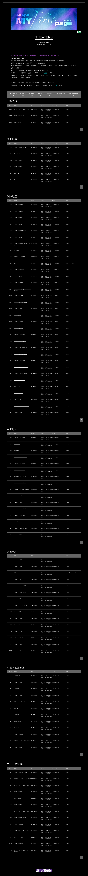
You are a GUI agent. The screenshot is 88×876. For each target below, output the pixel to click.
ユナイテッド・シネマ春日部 (20, 341)
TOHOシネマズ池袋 (18, 237)
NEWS (45, 73)
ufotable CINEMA (17, 721)
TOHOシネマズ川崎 (18, 308)
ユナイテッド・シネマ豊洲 (19, 256)
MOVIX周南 (16, 714)
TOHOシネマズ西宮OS (18, 618)
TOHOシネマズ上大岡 (18, 295)
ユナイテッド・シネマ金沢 (19, 463)
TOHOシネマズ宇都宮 (18, 393)
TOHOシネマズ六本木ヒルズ (20, 230)
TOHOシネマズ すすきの (19, 115)
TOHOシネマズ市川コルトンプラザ (21, 367)
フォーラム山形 (17, 173)
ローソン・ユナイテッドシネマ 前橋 (21, 406)
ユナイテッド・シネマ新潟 (19, 437)
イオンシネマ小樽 (17, 122)
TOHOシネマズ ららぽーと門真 (20, 605)
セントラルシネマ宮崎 (18, 837)
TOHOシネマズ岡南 (18, 682)
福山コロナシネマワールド (19, 701)
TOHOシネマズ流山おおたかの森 (21, 373)
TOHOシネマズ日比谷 (18, 211)
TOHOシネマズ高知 (18, 747)
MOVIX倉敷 (16, 688)
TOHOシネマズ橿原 (18, 644)
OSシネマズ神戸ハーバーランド (20, 611)
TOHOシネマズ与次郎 (18, 843)
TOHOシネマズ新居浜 (18, 734)
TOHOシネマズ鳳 (17, 579)
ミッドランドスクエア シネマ (20, 476)
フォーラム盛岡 (17, 153)
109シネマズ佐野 (17, 399)
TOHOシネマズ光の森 (18, 824)
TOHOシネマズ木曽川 (18, 495)
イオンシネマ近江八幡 (18, 637)
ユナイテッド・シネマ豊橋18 (20, 482)
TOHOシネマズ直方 (18, 791)
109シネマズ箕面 (17, 598)
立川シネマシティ (17, 263)
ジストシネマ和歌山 (18, 650)
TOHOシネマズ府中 (18, 276)
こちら (55, 85)
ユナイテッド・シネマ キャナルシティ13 (22, 778)
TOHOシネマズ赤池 (18, 502)
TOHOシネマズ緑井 (18, 695)
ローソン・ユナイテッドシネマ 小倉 (21, 785)
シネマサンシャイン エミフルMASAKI (22, 740)
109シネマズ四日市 (18, 534)
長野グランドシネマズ (18, 450)
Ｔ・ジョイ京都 (17, 624)
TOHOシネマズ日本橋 (18, 204)
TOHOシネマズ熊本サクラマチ (20, 817)
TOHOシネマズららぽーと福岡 (20, 772)
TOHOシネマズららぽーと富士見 (21, 347)
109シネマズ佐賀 (17, 798)
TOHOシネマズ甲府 (18, 412)
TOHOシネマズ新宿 (18, 217)
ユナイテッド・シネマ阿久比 (20, 508)
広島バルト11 (17, 708)
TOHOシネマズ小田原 (18, 328)
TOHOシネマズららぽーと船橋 (20, 354)
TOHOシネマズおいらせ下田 (20, 147)
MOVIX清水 (16, 521)
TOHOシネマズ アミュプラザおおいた (22, 830)
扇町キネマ (16, 572)
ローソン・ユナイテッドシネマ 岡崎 (21, 489)
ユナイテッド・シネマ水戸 (19, 380)
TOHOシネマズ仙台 (18, 160)
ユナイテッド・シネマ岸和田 (20, 585)
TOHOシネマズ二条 (18, 631)
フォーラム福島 (17, 179)
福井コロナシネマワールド (19, 469)
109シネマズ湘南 (17, 315)
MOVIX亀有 (16, 250)
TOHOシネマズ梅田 (18, 559)
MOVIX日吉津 (17, 675)
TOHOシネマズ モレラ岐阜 (19, 515)
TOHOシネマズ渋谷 (18, 224)
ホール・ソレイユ (17, 727)
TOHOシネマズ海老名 (18, 321)
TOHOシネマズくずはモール (20, 592)
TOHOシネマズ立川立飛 (19, 269)
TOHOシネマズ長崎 (18, 804)
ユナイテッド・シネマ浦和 (19, 334)
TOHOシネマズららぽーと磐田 (20, 528)
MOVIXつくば (17, 386)
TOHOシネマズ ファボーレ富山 (20, 456)
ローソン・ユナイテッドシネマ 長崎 (21, 811)
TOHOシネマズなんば (18, 566)
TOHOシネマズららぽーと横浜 (20, 302)
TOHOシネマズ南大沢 (18, 282)
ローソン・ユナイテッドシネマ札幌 (21, 109)
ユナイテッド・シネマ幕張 (19, 360)
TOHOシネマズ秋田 (18, 166)
